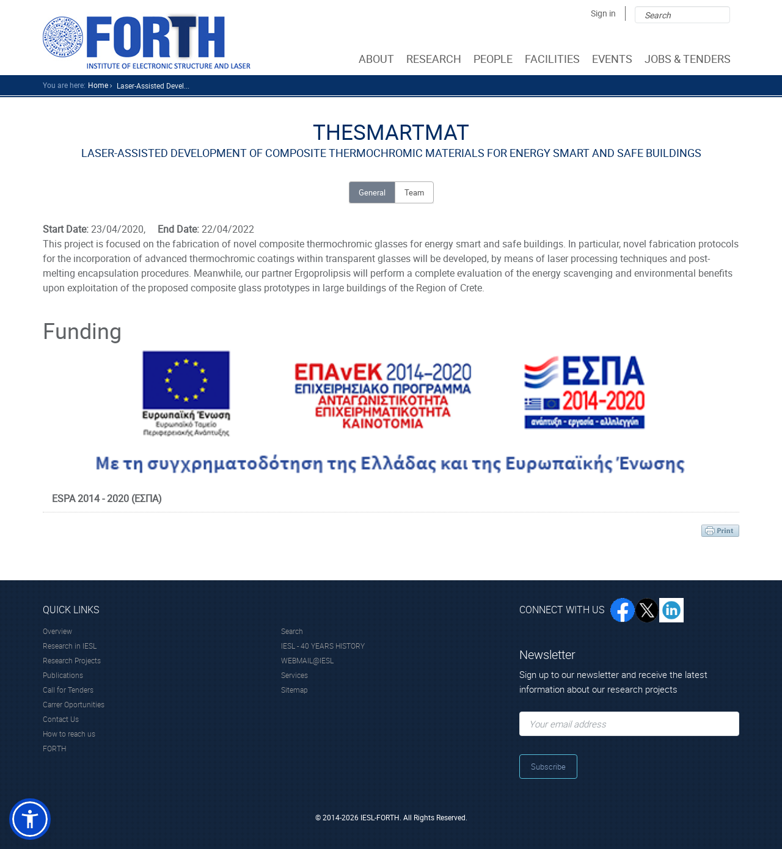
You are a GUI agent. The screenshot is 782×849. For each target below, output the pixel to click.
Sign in (603, 13)
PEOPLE (494, 58)
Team (414, 192)
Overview (57, 631)
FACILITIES (553, 58)
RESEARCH (435, 58)
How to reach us (69, 733)
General (372, 192)
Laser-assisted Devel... (153, 85)
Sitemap (294, 689)
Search (292, 631)
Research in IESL (70, 645)
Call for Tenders (68, 689)
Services (294, 675)
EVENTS (613, 58)
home (98, 85)
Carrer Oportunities (73, 704)
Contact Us (61, 719)
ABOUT (377, 58)
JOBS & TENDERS (689, 58)
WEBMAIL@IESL (307, 660)
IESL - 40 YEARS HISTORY (323, 645)
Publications (63, 675)
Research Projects (72, 660)
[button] (30, 819)
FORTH (54, 748)
